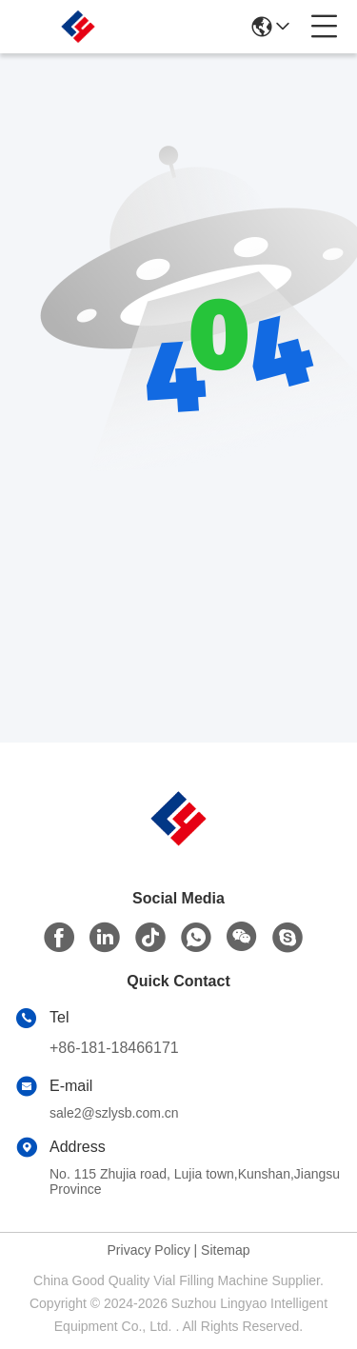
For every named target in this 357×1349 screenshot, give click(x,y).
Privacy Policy (149, 1250)
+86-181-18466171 (114, 1048)
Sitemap (225, 1250)
